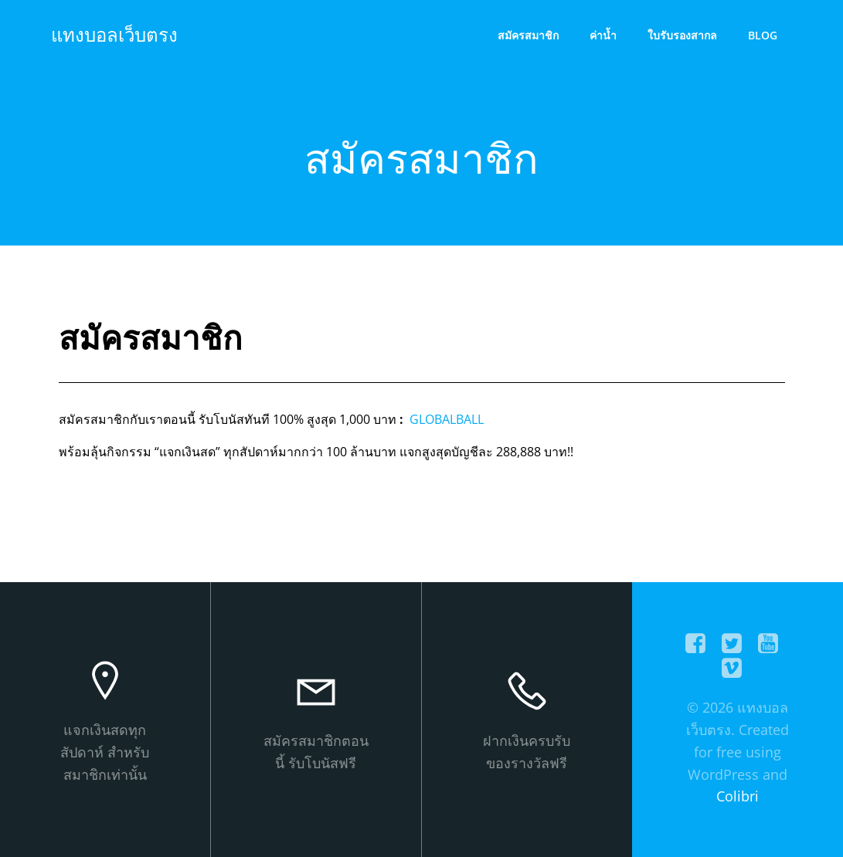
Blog (762, 35)
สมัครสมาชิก (528, 35)
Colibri (737, 796)
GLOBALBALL (445, 419)
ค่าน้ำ (603, 35)
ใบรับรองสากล (682, 35)
